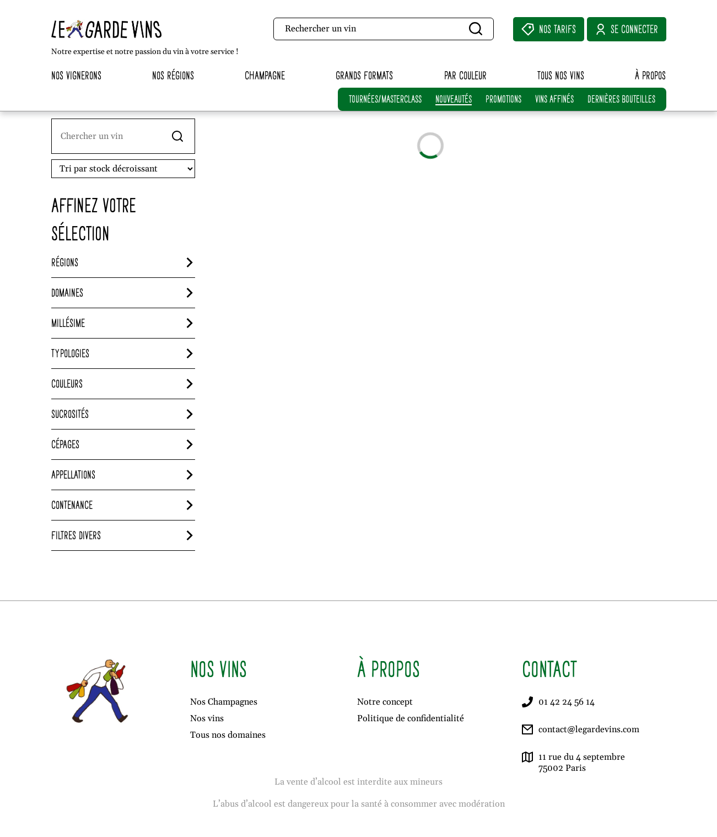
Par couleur (465, 75)
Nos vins (207, 718)
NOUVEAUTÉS (453, 99)
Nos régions (173, 75)
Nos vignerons (76, 75)
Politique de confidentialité (410, 718)
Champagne (265, 75)
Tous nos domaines (228, 735)
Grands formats (364, 75)
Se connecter (626, 29)
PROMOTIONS (503, 99)
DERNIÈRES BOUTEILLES (621, 99)
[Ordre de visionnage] (123, 168)
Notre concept (385, 701)
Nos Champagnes (223, 701)
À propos (650, 75)
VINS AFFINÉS (554, 99)
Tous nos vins (560, 75)
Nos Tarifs (548, 29)
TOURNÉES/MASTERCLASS (385, 99)
